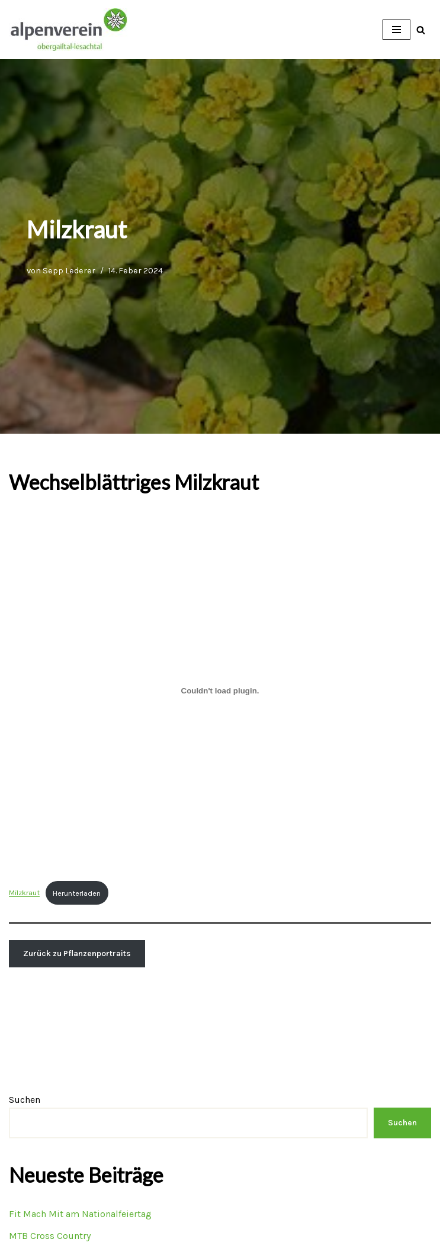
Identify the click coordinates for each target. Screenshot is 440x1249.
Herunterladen (77, 893)
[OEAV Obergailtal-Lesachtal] (68, 29)
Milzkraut (24, 893)
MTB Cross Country (50, 1235)
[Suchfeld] (420, 29)
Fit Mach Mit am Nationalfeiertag (80, 1213)
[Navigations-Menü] (396, 30)
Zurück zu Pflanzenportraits (77, 953)
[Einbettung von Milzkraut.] (220, 690)
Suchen (24, 1099)
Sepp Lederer (69, 271)
